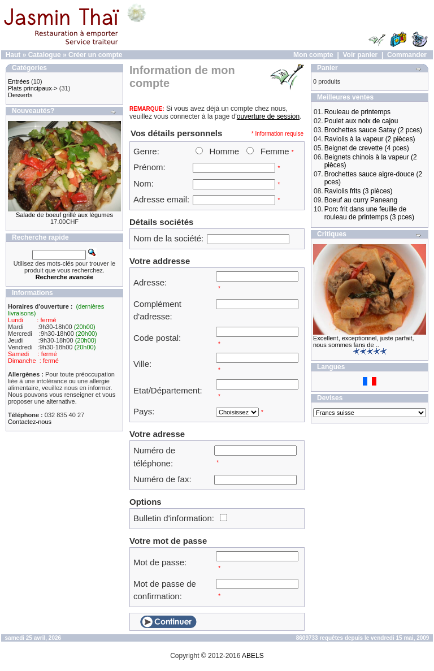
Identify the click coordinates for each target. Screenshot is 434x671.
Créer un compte (95, 55)
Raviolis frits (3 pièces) (358, 191)
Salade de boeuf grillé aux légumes (64, 214)
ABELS (253, 656)
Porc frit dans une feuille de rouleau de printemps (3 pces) (369, 213)
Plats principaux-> (33, 88)
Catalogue (44, 55)
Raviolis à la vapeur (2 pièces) (369, 139)
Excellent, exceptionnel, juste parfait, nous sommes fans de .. (363, 341)
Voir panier (359, 55)
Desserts (20, 95)
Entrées (18, 81)
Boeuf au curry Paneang (360, 200)
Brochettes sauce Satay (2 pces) (373, 130)
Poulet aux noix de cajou (361, 121)
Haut (13, 55)
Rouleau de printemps (357, 112)
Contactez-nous (29, 421)
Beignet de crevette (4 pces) (366, 148)
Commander (407, 55)
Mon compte (313, 55)
